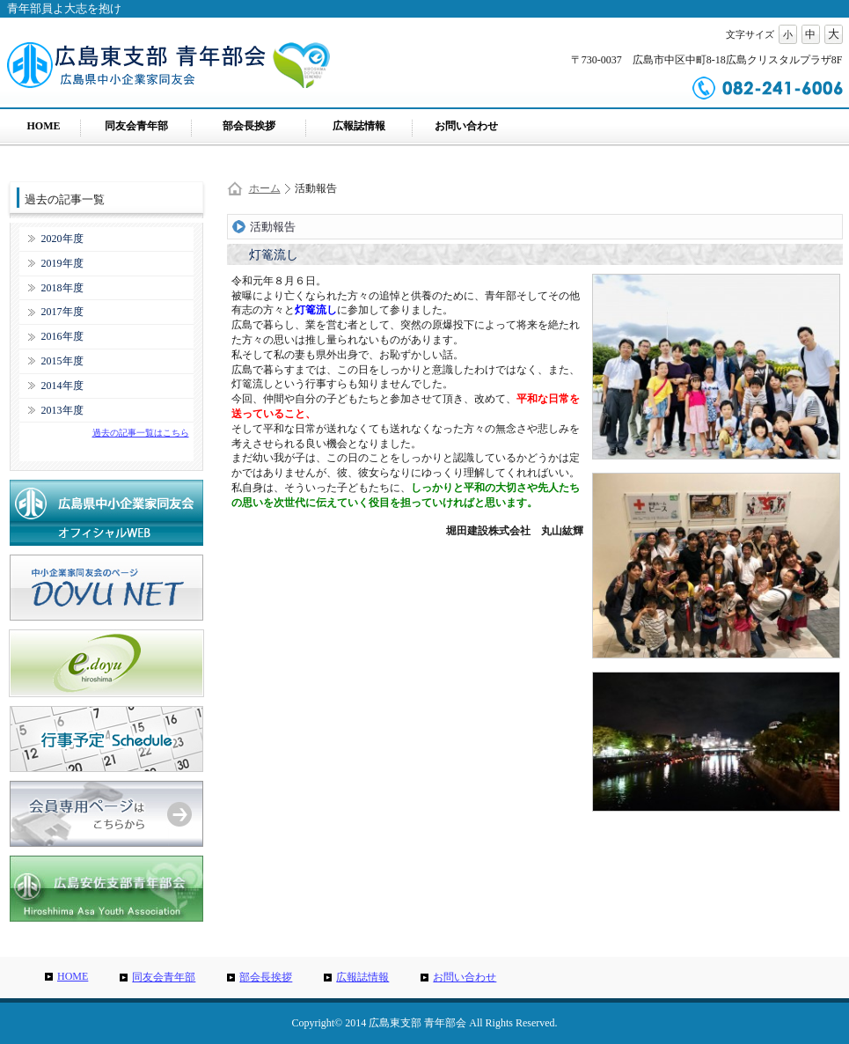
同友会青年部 (136, 126)
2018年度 (62, 288)
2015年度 (62, 361)
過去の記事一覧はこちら (140, 432)
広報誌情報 (359, 126)
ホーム (265, 188)
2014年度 (62, 385)
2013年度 (62, 410)
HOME (44, 126)
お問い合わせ (466, 126)
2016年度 (62, 336)
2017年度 (62, 311)
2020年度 (62, 238)
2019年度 (62, 263)
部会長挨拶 (249, 126)
